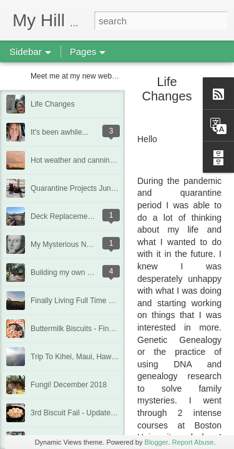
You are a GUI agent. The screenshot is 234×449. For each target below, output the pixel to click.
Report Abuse (193, 442)
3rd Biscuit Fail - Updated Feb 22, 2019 (96, 412)
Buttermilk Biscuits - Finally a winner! (91, 328)
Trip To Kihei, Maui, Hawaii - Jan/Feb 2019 (101, 356)
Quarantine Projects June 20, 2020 (88, 188)
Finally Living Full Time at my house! (91, 300)
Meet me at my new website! (78, 76)
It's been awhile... (59, 132)
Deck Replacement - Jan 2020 (81, 216)
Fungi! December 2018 (69, 384)
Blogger (156, 442)
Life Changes (53, 104)
